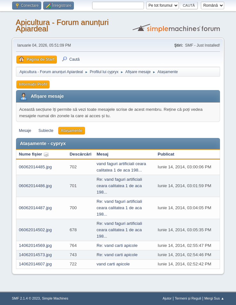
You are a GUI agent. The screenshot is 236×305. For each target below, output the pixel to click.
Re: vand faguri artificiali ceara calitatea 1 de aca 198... (119, 185)
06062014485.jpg (35, 166)
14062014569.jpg (35, 245)
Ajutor (166, 298)
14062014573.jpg (35, 254)
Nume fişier (34, 154)
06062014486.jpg (35, 185)
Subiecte (45, 130)
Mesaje (25, 130)
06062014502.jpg (35, 229)
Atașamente (72, 130)
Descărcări (80, 154)
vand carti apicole (113, 264)
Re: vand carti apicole (117, 245)
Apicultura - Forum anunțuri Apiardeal (62, 25)
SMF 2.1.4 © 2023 (26, 298)
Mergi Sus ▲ (214, 298)
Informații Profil (33, 84)
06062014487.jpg (35, 207)
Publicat (166, 154)
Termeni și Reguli (188, 298)
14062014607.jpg (35, 264)
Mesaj (102, 154)
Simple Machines (55, 298)
